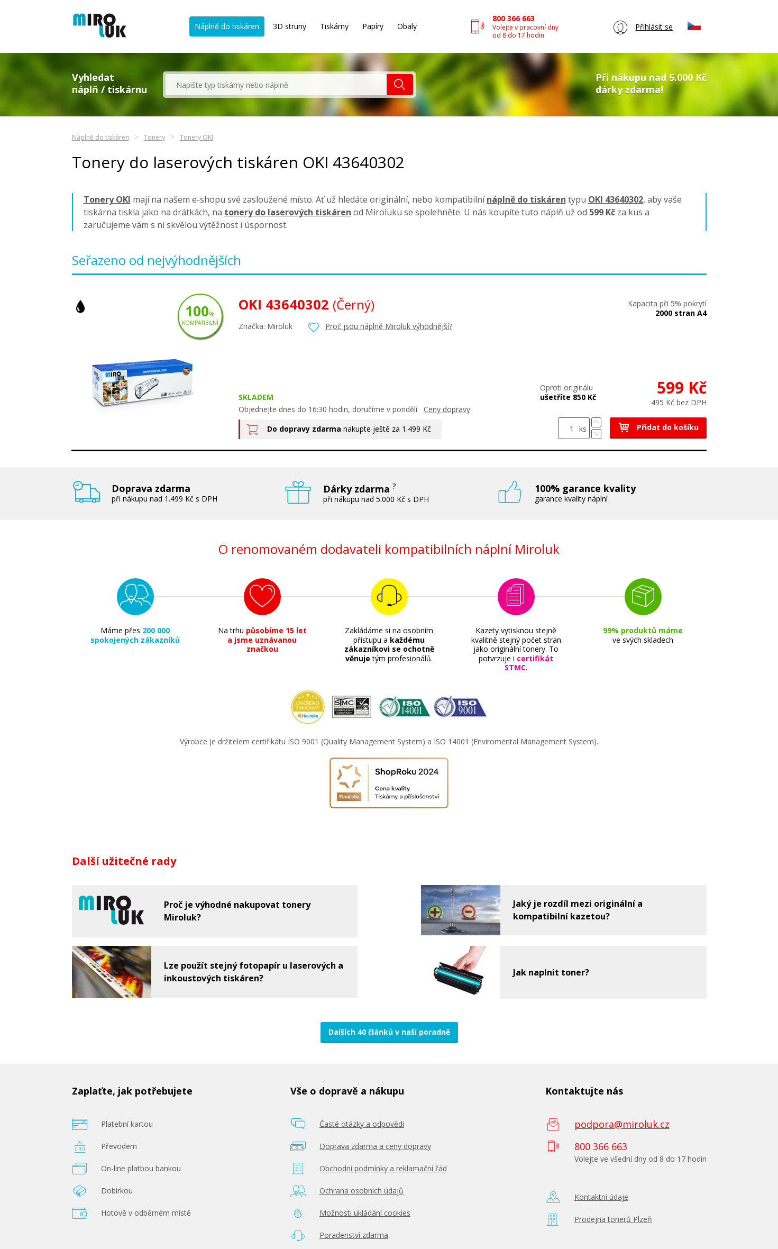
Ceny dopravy (447, 409)
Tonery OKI (196, 137)
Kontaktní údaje (601, 1197)
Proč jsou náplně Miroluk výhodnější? (388, 326)
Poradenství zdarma (353, 1235)
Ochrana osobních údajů (361, 1191)
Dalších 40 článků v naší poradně (389, 1032)
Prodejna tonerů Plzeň (613, 1219)
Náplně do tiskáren (227, 26)
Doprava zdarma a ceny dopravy (375, 1146)
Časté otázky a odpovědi (361, 1124)
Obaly (407, 26)
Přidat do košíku (658, 427)
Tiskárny (334, 26)
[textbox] (276, 84)
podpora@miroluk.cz (622, 1124)
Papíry (372, 26)
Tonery (154, 137)
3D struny (289, 26)
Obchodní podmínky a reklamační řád (383, 1168)
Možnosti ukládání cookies (364, 1213)
